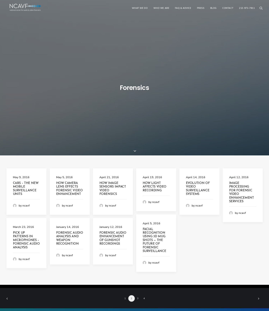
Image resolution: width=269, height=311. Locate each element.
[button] (261, 10)
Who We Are (161, 10)
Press (201, 10)
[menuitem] (139, 10)
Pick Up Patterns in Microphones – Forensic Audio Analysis (26, 149)
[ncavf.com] (29, 10)
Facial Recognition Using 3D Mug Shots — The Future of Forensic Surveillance (154, 149)
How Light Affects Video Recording (155, 96)
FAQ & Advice (183, 10)
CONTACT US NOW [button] (134, 264)
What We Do (140, 10)
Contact (227, 10)
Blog (213, 10)
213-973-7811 (247, 10)
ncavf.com (118, 300)
